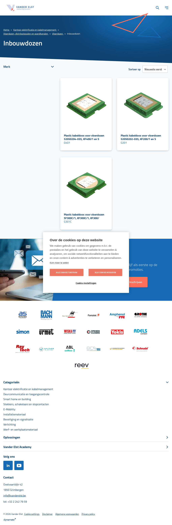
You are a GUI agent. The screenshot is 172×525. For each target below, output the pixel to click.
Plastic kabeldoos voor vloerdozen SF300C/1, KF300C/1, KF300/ (84, 216)
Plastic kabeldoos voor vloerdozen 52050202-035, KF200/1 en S (141, 137)
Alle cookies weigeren (105, 272)
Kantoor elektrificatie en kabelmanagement (35, 30)
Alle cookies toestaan (66, 272)
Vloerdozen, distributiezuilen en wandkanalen (26, 33)
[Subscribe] (136, 282)
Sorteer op (134, 69)
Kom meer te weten (59, 262)
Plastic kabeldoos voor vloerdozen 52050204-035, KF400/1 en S (84, 137)
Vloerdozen (58, 33)
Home (6, 30)
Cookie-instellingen (86, 283)
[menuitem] (28, 389)
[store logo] (20, 8)
